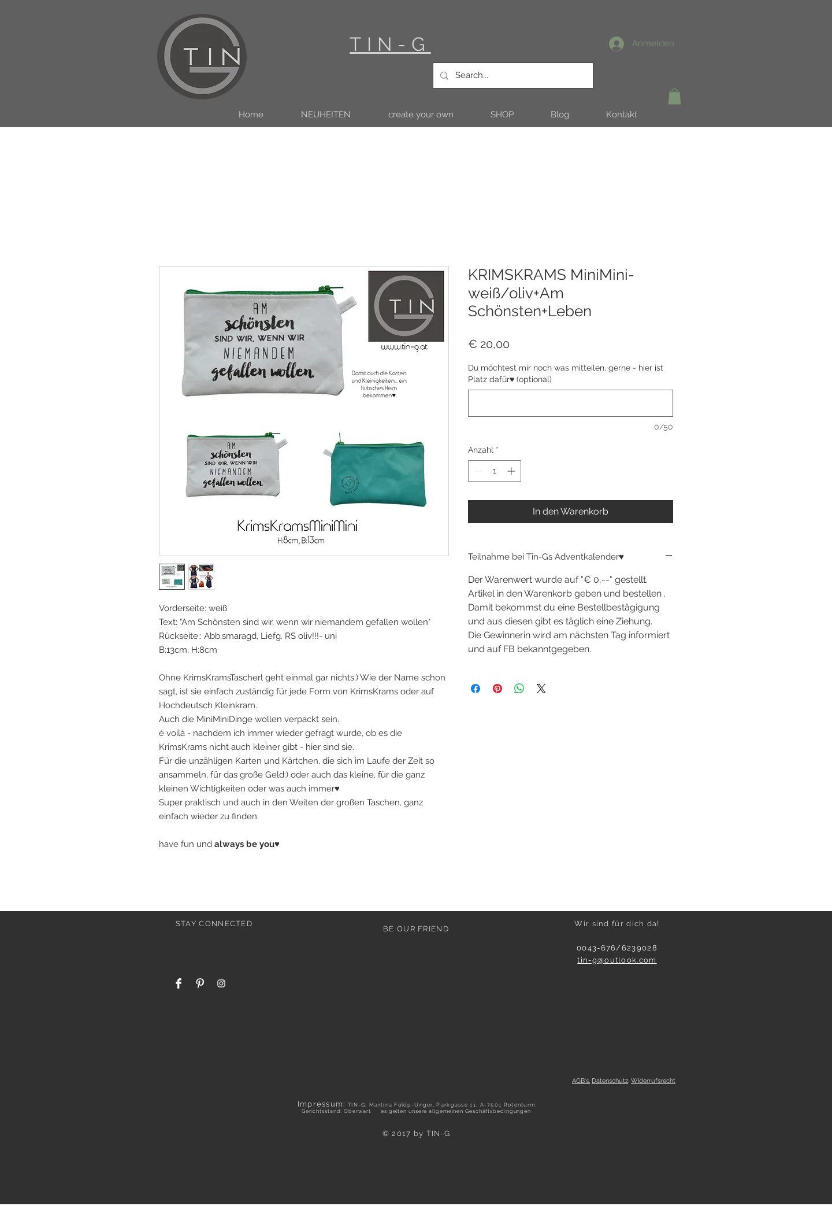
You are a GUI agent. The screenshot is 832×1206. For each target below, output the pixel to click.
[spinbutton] (494, 471)
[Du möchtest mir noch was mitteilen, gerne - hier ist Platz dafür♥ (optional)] (571, 403)
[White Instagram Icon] (221, 983)
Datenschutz (610, 1081)
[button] (325, 114)
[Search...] (512, 75)
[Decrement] (477, 471)
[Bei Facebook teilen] (475, 689)
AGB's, (581, 1081)
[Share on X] (541, 689)
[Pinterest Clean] (200, 983)
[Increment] (512, 471)
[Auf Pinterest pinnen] (497, 689)
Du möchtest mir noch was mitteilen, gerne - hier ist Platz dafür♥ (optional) (565, 373)
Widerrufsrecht (653, 1081)
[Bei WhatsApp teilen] (519, 689)
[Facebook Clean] (178, 983)
